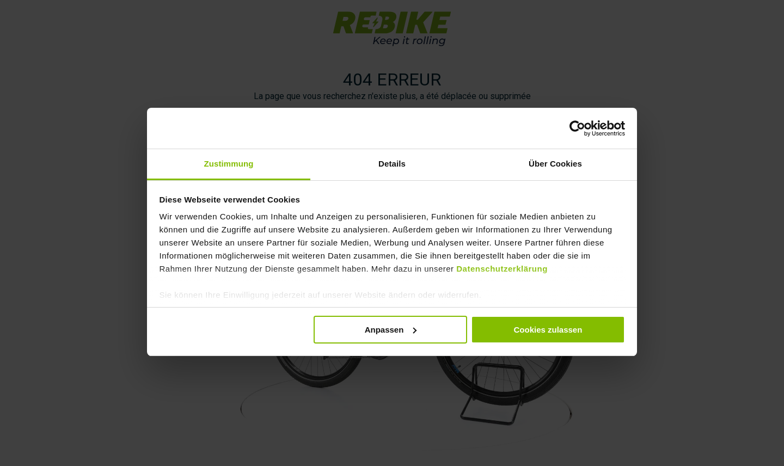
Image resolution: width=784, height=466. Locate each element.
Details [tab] (392, 162)
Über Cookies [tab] (555, 162)
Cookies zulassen (547, 328)
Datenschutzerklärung (502, 267)
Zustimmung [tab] (229, 162)
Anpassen (391, 328)
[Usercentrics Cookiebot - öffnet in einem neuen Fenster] (577, 127)
